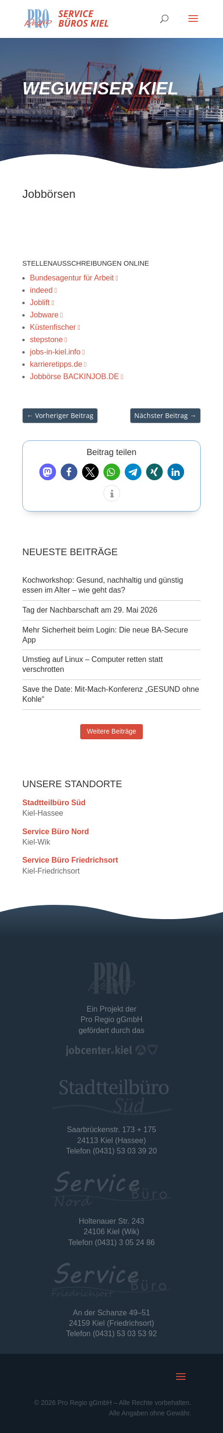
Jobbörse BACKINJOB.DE (74, 376)
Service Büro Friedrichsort (70, 864)
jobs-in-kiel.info (55, 352)
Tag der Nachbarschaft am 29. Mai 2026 (90, 610)
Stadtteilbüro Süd (53, 806)
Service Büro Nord (55, 835)
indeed (41, 290)
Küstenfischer (53, 327)
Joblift (40, 302)
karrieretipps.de (56, 364)
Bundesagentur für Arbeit (72, 278)
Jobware (44, 315)
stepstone (46, 339)
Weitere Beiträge (111, 731)
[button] (47, 472)
